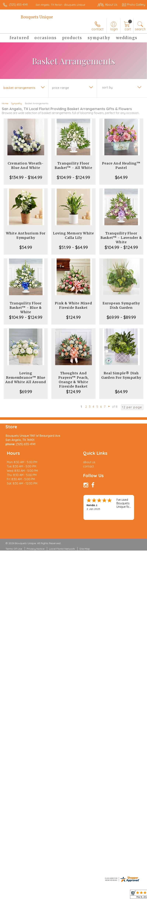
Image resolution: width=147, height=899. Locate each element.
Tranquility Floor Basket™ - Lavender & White (121, 237)
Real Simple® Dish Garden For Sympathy (121, 375)
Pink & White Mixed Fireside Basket (73, 305)
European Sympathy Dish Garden (121, 305)
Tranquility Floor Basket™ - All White (73, 165)
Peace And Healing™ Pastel (121, 165)
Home (5, 103)
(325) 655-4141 (18, 4)
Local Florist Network (62, 548)
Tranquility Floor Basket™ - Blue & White (26, 307)
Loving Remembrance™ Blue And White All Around (25, 377)
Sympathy (16, 103)
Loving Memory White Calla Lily (73, 235)
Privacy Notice (35, 548)
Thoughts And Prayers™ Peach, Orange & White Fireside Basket (73, 379)
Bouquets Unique (37, 17)
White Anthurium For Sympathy (26, 235)
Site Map (84, 548)
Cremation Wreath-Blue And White (26, 165)
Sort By (107, 87)
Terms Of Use (14, 548)
